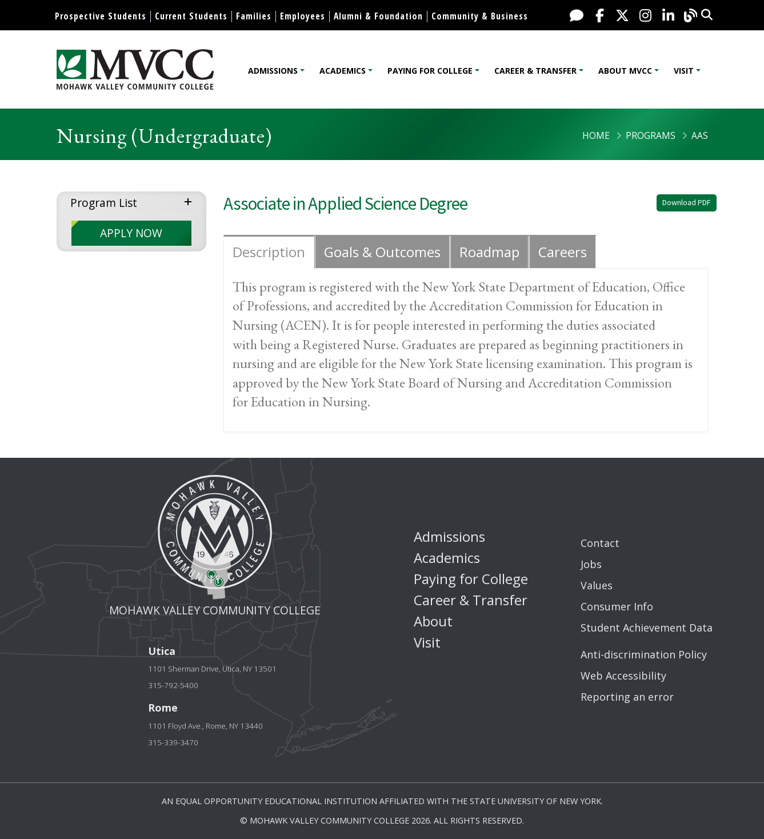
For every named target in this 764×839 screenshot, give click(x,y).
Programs (650, 135)
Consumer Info (617, 606)
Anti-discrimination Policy (644, 654)
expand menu (190, 201)
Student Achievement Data (647, 627)
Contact (600, 543)
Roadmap (489, 251)
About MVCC (625, 70)
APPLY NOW (131, 233)
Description (269, 251)
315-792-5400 (173, 685)
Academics (342, 70)
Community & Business (479, 16)
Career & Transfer (535, 70)
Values (597, 585)
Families (253, 16)
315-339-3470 (173, 742)
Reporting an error (627, 697)
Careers (562, 251)
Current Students (191, 16)
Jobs (591, 564)
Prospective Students (100, 16)
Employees (302, 16)
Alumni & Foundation (378, 16)
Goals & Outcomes (382, 251)
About (433, 621)
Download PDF (686, 202)
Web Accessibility (623, 675)
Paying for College (430, 70)
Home (596, 135)
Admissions (273, 70)
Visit (684, 70)
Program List (103, 202)
